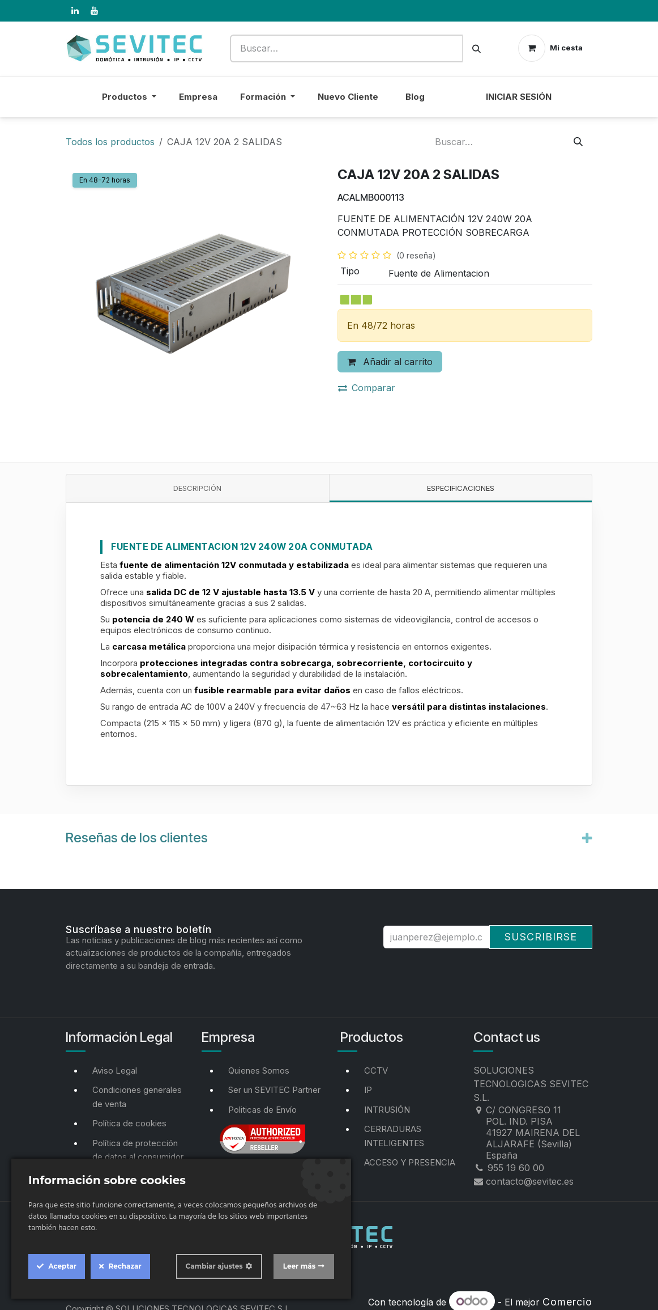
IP (368, 1089)
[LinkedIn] (74, 10)
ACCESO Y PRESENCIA (409, 1162)
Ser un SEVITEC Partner (274, 1089)
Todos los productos (110, 141)
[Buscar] (476, 48)
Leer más (299, 1266)
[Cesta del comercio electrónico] (550, 48)
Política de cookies (129, 1123)
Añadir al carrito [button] (390, 361)
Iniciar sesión (519, 96)
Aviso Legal (114, 1070)
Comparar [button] (366, 387)
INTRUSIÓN (387, 1109)
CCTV (376, 1070)
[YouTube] (94, 10)
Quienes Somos (258, 1070)
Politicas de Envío (262, 1109)
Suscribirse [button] (541, 937)
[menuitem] (455, 104)
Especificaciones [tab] (460, 488)
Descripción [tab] (197, 488)
